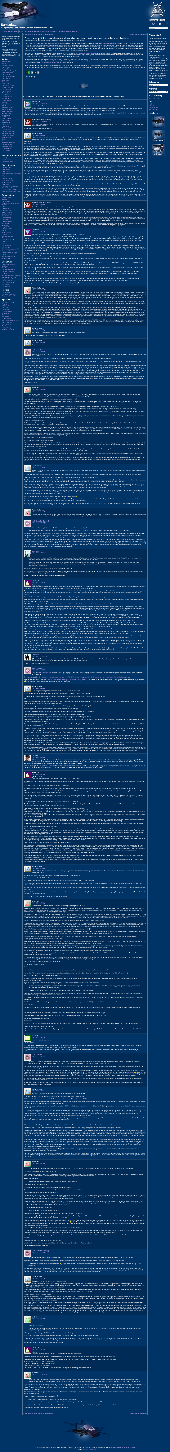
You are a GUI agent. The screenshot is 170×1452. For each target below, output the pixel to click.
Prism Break (6, 184)
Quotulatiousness (7, 236)
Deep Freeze (6, 307)
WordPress (84, 1449)
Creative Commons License (126, 1447)
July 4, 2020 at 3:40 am (39, 582)
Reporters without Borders (10, 186)
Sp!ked (4, 241)
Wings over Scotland (8, 296)
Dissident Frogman (8, 216)
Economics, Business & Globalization (56, 40)
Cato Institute (6, 268)
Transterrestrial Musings (9, 253)
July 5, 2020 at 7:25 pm (39, 1278)
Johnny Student (7, 109)
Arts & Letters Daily (8, 302)
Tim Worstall (6, 251)
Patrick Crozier (6, 124)
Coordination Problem (8, 270)
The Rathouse (6, 326)
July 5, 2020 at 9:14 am (39, 1056)
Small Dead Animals (8, 240)
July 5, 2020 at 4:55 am (39, 1037)
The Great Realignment (9, 294)
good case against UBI (52, 62)
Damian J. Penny (7, 210)
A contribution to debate (138, 34)
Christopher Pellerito (8, 76)
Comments (165, 24)
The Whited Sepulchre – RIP (11, 249)
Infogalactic (5, 313)
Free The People (7, 221)
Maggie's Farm (6, 227)
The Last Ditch (6, 247)
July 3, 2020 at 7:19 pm (39, 511)
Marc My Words (7, 229)
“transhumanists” (54, 47)
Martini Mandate (7, 318)
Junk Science (6, 317)
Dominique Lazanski (8, 85)
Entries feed (152, 106)
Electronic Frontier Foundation (11, 173)
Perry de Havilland (7, 128)
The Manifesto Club (8, 188)
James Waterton (7, 104)
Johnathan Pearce (7, 107)
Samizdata (8, 25)
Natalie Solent (6, 119)
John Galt (35, 551)
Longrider (5, 225)
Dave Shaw (5, 82)
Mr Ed (4, 117)
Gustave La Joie (7, 96)
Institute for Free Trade (9, 277)
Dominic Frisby (6, 217)
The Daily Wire (6, 245)
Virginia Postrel (6, 258)
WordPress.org (153, 109)
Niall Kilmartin (6, 122)
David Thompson (7, 212)
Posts (156, 24)
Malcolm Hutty (6, 113)
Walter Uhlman (6, 148)
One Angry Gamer (7, 160)
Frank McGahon (7, 89)
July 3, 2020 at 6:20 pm (39, 389)
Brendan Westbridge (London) (11, 71)
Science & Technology (77, 40)
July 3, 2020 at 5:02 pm (39, 342)
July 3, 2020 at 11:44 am (39, 121)
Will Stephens (6, 150)
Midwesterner (6, 115)
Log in (150, 104)
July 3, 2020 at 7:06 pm (39, 467)
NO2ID (4, 177)
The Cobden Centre (8, 282)
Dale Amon (5, 80)
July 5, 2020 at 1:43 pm (39, 1163)
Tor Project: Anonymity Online (11, 191)
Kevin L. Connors (7, 111)
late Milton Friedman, (110, 43)
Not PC (4, 230)
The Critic (5, 243)
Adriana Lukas (6, 61)
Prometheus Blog (7, 161)
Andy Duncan (6, 67)
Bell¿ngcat (5, 304)
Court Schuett (6, 78)
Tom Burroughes (7, 144)
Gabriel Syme (6, 93)
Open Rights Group (8, 180)
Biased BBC (5, 306)
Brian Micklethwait (7, 72)
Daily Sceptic (6, 169)
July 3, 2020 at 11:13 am (39, 103)
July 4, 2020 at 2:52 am (39, 553)
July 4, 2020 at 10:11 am (39, 656)
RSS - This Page (154, 98)
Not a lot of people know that (11, 320)
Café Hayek (5, 266)
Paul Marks (5, 126)
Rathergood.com (7, 322)
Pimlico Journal (6, 182)
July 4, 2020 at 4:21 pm (39, 868)
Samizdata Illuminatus (9, 133)
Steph (4, 139)
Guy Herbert (6, 98)
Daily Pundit (5, 208)
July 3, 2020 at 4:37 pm (39, 289)
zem (3, 152)
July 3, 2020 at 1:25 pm (39, 135)
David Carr (5, 84)
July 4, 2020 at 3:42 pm (39, 774)
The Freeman (6, 284)
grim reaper (130, 1072)
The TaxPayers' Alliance (9, 190)
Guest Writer (6, 95)
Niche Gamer (6, 158)
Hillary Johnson (6, 100)
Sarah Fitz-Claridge (8, 135)
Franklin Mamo (6, 91)
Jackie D (4, 102)
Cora (3, 206)
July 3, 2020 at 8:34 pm (39, 522)
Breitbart (4, 199)
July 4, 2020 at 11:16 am (39, 670)
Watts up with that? (8, 329)
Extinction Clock (7, 311)
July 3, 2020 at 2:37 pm (39, 204)
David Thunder (6, 171)
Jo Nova (4, 315)
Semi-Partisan (6, 238)
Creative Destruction (8, 271)
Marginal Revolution (8, 279)
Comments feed (153, 107)
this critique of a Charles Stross (86, 53)
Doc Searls (5, 309)
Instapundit (5, 223)
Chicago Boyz (6, 201)
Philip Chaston (6, 130)
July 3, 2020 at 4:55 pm (39, 330)
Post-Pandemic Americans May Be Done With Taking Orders (66, 680)
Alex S (4, 63)
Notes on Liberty (7, 178)
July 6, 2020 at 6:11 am (39, 1349)
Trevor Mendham (7, 146)
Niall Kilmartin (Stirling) (40, 521)
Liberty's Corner (7, 175)
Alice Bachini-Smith (8, 65)
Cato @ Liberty (6, 167)
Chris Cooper (6, 74)
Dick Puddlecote (7, 214)
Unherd (4, 254)
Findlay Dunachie (7, 87)
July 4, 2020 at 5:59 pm (39, 903)
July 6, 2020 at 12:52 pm (39, 1374)
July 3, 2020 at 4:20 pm (39, 231)
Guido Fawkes (6, 292)
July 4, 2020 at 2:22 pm (39, 688)
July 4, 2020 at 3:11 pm (39, 757)
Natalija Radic (6, 120)
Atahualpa (93, 1449)
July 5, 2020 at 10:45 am (39, 1091)
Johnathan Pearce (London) (34, 40)
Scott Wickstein (6, 137)
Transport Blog (6, 328)
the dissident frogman (8, 142)
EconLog (4, 273)
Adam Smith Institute (8, 264)
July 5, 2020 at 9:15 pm (39, 1318)
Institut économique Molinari (11, 275)
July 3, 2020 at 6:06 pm (39, 351)
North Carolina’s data (44, 672)
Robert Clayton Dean (8, 131)
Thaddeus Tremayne (8, 141)
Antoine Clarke (6, 69)
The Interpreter (6, 324)
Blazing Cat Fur (6, 197)
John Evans (5, 106)
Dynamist (5, 219)
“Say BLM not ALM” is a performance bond (38, 34)
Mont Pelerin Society (8, 281)
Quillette (4, 234)
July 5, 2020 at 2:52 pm (39, 1252)
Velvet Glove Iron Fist (8, 256)
